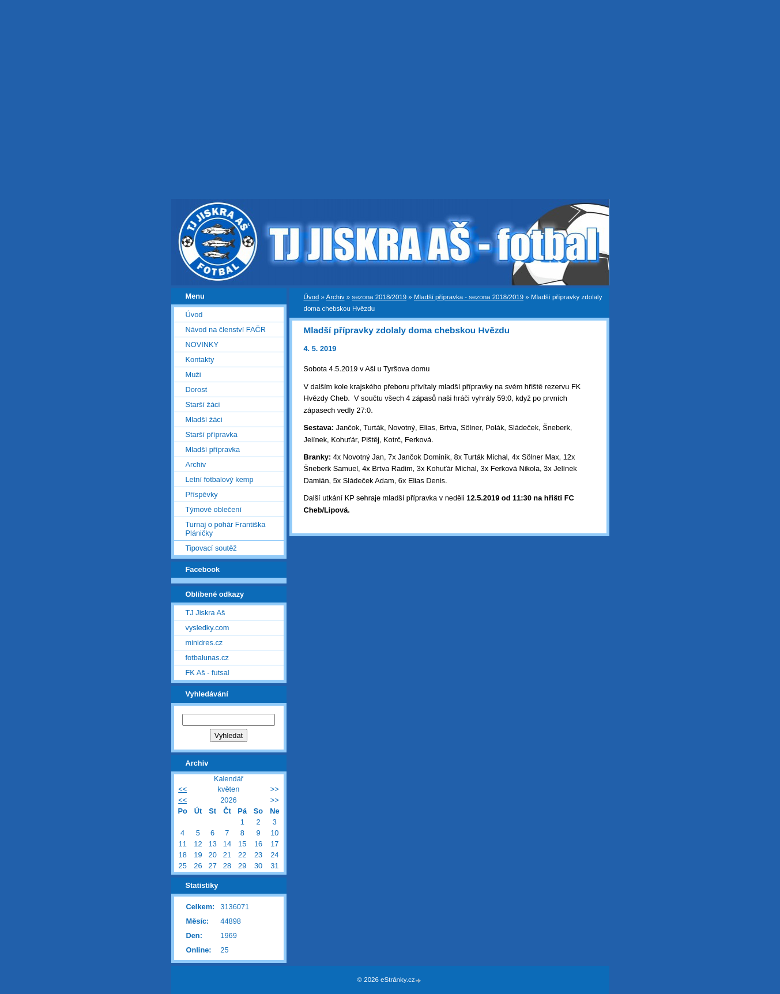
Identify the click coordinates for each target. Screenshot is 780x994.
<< (182, 789)
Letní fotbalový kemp (220, 479)
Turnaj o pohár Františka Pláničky (226, 528)
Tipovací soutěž (211, 548)
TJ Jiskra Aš (205, 612)
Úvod (311, 296)
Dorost (197, 389)
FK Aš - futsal (207, 672)
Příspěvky (202, 494)
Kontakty (200, 359)
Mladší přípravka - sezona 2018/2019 (468, 296)
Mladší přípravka (213, 449)
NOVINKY (202, 344)
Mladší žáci (204, 419)
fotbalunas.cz (207, 657)
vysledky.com (207, 627)
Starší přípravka (212, 434)
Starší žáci (203, 404)
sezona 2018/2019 (379, 296)
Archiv (335, 296)
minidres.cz (204, 642)
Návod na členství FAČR (226, 329)
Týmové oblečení (214, 509)
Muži (193, 374)
